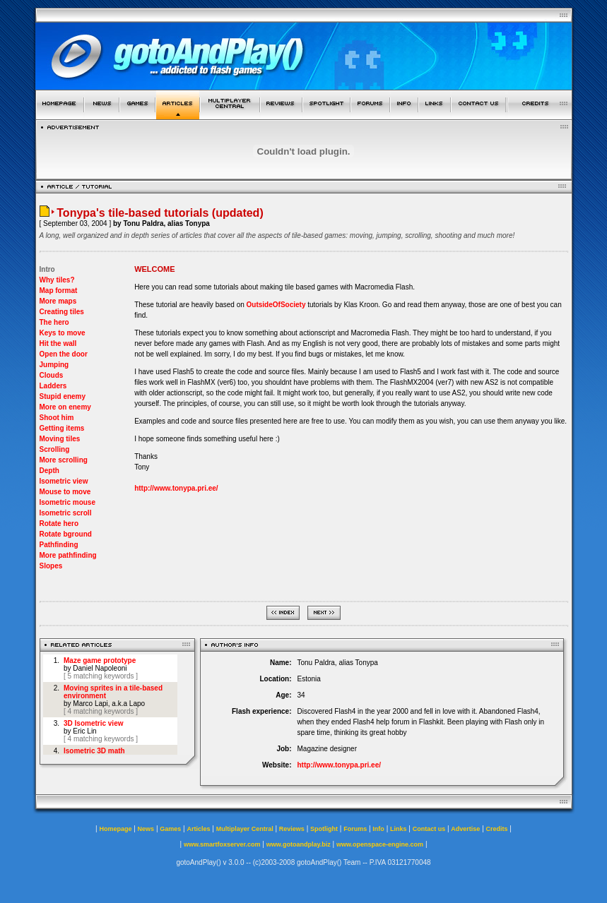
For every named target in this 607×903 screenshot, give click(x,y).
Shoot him (57, 417)
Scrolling (55, 449)
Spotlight (324, 828)
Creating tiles (62, 312)
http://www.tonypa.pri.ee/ (176, 488)
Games (170, 828)
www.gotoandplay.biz (298, 844)
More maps (58, 301)
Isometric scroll (66, 513)
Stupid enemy (63, 396)
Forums (355, 828)
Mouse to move (65, 492)
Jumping (54, 365)
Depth (49, 470)
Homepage (115, 828)
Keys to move (63, 333)
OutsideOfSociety (276, 305)
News (146, 828)
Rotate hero (59, 523)
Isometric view (64, 481)
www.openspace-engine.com (379, 844)
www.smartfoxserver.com (222, 844)
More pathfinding (68, 555)
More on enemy (65, 407)
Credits (497, 828)
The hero (54, 322)
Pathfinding (59, 545)
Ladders (53, 386)
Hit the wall (58, 343)
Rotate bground (66, 534)
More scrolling (64, 460)
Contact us (429, 828)
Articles (198, 828)
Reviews (292, 828)
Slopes (51, 566)
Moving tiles (60, 439)
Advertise (465, 828)
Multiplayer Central (244, 828)
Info (378, 828)
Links (398, 828)
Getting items (62, 428)
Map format (59, 290)
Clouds (52, 375)
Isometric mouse (67, 502)
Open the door (64, 354)
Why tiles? (57, 280)
